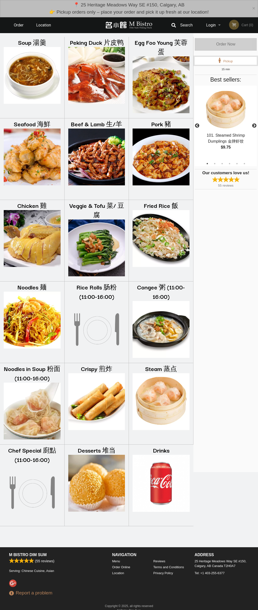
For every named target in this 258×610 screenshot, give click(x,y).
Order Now (225, 44)
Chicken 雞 (32, 205)
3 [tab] (222, 163)
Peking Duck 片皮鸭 (97, 42)
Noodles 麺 (32, 286)
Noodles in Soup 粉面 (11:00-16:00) (32, 373)
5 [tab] (237, 163)
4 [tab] (229, 163)
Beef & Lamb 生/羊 (96, 123)
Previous (197, 125)
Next (254, 125)
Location (43, 25)
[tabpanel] (226, 123)
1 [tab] (207, 163)
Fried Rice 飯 (161, 205)
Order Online (19, 28)
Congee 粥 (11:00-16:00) (161, 291)
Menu (116, 561)
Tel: (210, 573)
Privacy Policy (163, 573)
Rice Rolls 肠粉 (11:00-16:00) (96, 291)
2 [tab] (214, 163)
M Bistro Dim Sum (28, 555)
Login (211, 25)
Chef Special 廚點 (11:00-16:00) (32, 454)
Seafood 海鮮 (32, 123)
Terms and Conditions (168, 567)
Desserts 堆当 (97, 450)
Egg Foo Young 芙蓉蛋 (161, 47)
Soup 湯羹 (32, 42)
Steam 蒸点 (161, 368)
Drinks (161, 450)
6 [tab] (244, 163)
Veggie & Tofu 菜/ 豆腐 (96, 210)
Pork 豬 (161, 123)
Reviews (159, 561)
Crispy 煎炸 (96, 368)
